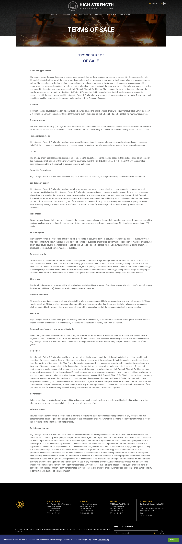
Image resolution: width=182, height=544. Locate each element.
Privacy (79, 529)
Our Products (68, 14)
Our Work (99, 14)
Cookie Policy (103, 539)
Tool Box (111, 14)
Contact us (18, 531)
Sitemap (96, 529)
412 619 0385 (148, 515)
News (108, 529)
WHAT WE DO (85, 14)
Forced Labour (60, 529)
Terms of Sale (87, 529)
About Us (53, 14)
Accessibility (50, 529)
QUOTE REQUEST (126, 14)
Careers (103, 529)
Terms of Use (70, 529)
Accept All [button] (173, 539)
